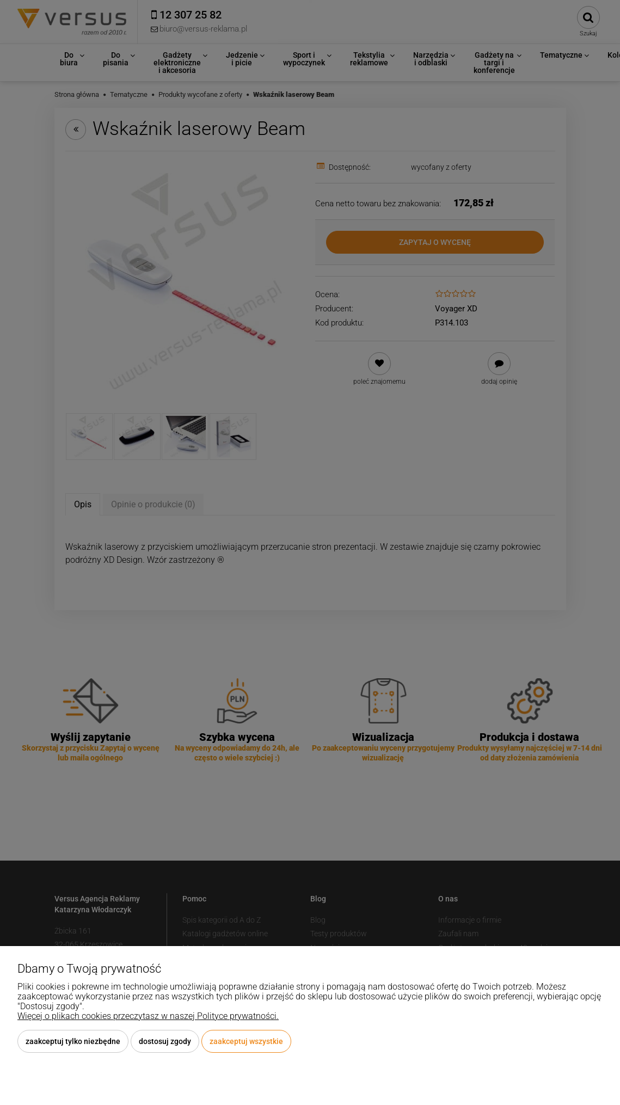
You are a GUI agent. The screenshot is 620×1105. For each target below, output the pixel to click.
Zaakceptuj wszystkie (246, 1041)
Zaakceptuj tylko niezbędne (73, 1041)
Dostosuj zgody (165, 1041)
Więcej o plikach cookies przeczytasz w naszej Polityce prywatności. (148, 1016)
